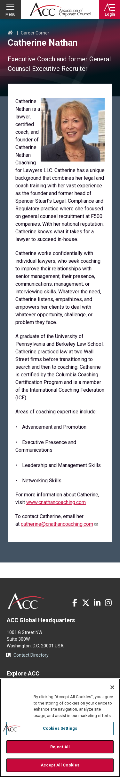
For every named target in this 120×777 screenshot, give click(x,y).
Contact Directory (31, 655)
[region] (60, 727)
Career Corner (35, 33)
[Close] (112, 687)
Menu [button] (10, 14)
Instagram (108, 603)
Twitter (86, 603)
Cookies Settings (60, 728)
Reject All (60, 746)
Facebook (74, 603)
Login (110, 14)
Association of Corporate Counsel (60, 9)
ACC (27, 601)
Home (10, 32)
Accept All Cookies (60, 765)
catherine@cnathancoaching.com (60, 524)
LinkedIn (97, 603)
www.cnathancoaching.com (56, 502)
